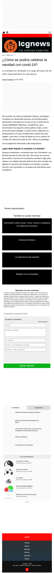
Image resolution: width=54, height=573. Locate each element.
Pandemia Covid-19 (9, 55)
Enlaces (27, 559)
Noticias (3, 55)
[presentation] (20, 357)
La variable (19, 478)
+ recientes (15, 408)
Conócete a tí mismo (22, 461)
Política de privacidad (25, 565)
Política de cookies (36, 565)
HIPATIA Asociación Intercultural (26, 494)
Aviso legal (15, 565)
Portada (27, 543)
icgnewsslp (25, 563)
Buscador (27, 549)
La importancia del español (27, 257)
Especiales (27, 555)
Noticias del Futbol (22, 469)
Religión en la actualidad (27, 274)
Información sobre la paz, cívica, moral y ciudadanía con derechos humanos (28, 429)
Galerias (27, 546)
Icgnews (27, 537)
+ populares (38, 408)
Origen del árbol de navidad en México (27, 412)
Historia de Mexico (27, 240)
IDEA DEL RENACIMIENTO (24, 486)
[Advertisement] (28, 15)
